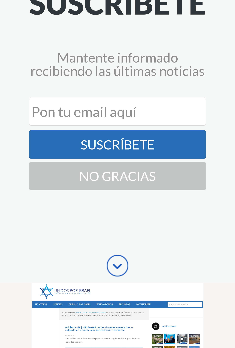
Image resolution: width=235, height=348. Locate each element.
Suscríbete (117, 35)
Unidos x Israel (64, 183)
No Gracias (117, 67)
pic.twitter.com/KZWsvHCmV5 (101, 336)
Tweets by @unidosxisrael (165, 301)
